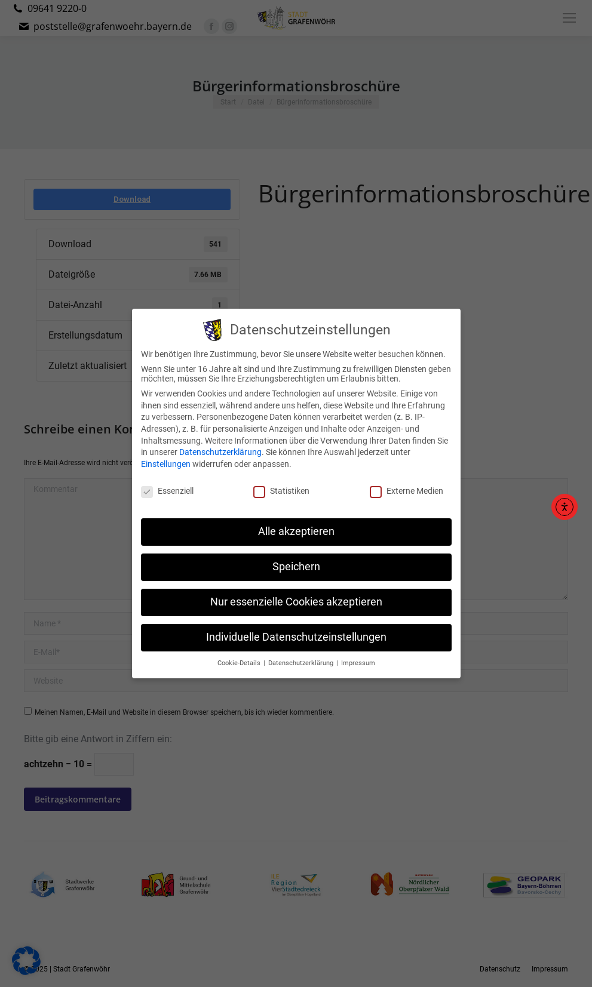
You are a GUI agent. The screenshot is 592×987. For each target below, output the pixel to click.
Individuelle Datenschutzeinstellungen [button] (296, 628)
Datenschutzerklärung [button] (301, 654)
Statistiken (281, 482)
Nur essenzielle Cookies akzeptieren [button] (296, 593)
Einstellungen (166, 455)
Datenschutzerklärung (220, 443)
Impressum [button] (358, 654)
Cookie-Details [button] (239, 654)
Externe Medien (406, 482)
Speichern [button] (296, 558)
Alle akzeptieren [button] (296, 522)
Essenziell (167, 482)
